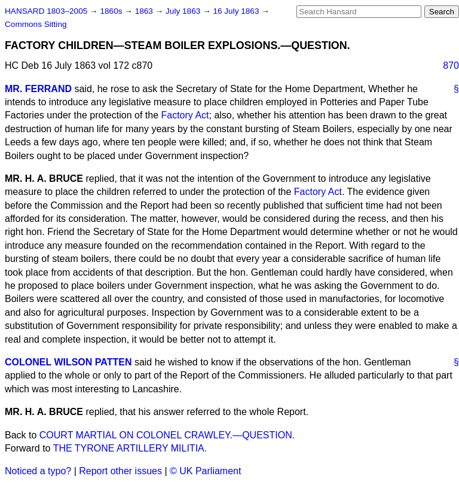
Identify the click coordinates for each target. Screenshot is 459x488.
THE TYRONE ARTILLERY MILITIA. (130, 448)
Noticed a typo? (38, 471)
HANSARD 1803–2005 (46, 11)
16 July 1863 (237, 11)
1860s (112, 11)
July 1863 (184, 11)
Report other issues (120, 471)
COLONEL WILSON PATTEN (68, 362)
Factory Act (185, 115)
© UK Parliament (205, 471)
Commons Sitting (36, 24)
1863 (145, 11)
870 (451, 65)
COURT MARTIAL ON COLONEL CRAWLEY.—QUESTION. (167, 435)
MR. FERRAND (38, 89)
